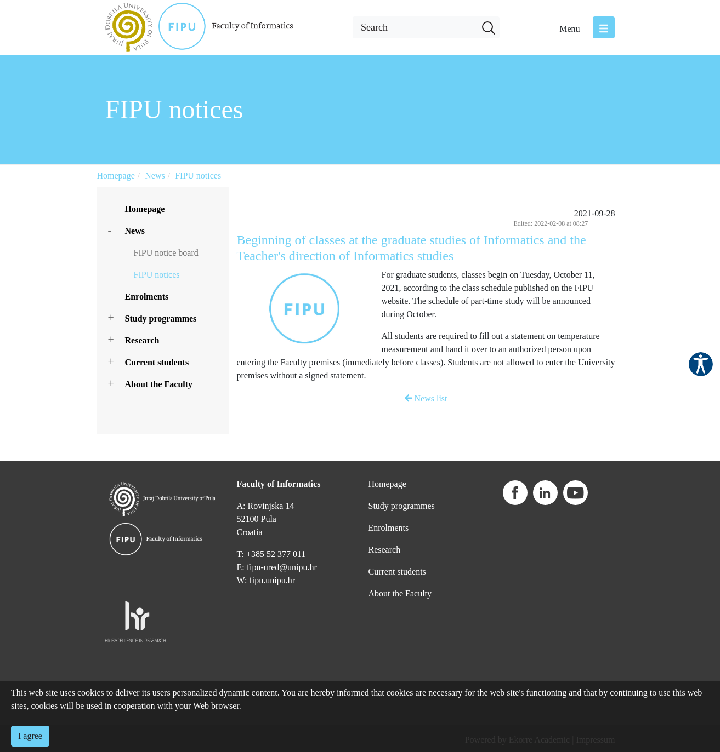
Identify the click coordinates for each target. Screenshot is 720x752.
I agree (30, 735)
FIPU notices (198, 175)
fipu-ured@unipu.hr (282, 567)
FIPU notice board (166, 252)
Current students (157, 362)
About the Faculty (159, 384)
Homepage (116, 175)
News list (426, 398)
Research (142, 340)
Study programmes (161, 318)
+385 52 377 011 (275, 554)
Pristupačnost (701, 364)
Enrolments (147, 296)
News (155, 175)
